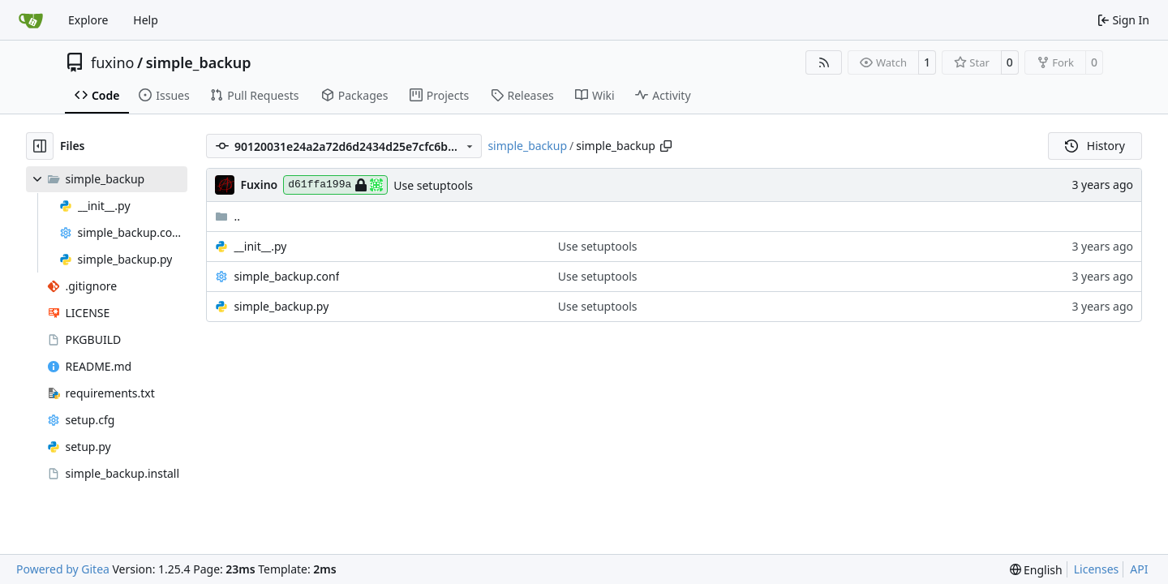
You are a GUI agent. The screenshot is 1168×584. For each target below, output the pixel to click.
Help (145, 20)
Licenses (1096, 569)
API (1139, 569)
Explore (88, 20)
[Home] (31, 20)
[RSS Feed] (824, 62)
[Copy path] (666, 146)
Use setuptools (433, 185)
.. (227, 216)
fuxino (113, 62)
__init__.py (260, 246)
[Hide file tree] (40, 146)
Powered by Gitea (63, 569)
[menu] (1036, 570)
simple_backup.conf (286, 276)
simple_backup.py (281, 306)
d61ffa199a (335, 185)
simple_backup (198, 62)
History (1095, 145)
